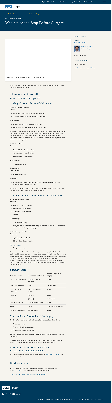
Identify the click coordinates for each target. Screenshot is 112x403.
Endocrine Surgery (35, 14)
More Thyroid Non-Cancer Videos (84, 68)
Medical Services (13, 14)
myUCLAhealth (75, 2)
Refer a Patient (63, 2)
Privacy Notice (49, 399)
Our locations (31, 374)
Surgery (24, 14)
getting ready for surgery (52, 354)
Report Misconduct (71, 399)
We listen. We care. (84, 399)
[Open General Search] (103, 2)
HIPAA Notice (39, 399)
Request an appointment (18, 374)
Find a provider (41, 374)
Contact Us (89, 2)
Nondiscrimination (60, 399)
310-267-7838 (17, 370)
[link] (90, 49)
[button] (48, 2)
